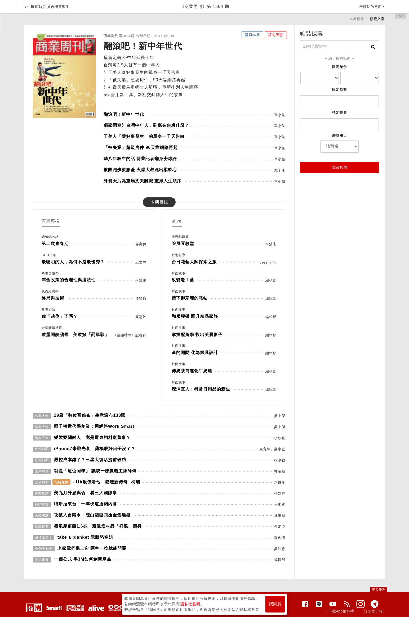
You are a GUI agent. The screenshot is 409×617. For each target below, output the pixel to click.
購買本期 (252, 35)
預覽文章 (377, 19)
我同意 (275, 604)
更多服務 (379, 590)
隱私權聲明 (190, 604)
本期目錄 (356, 19)
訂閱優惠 (275, 35)
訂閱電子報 (373, 611)
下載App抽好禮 (341, 611)
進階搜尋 (339, 167)
